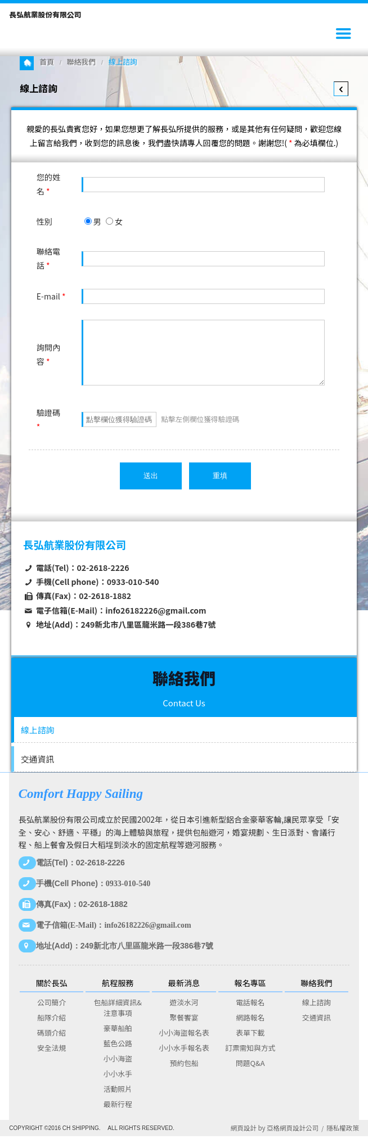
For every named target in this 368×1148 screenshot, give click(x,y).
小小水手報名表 (184, 1059)
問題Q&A (250, 1074)
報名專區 (250, 994)
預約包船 (183, 1074)
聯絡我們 (81, 61)
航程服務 (117, 994)
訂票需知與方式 (250, 1059)
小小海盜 (118, 1070)
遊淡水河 (183, 1014)
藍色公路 (118, 1055)
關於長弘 (51, 994)
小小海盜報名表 (184, 1044)
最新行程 (118, 1115)
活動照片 (118, 1100)
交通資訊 (37, 771)
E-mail (51, 296)
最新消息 (184, 994)
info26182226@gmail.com (155, 622)
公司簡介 (51, 1014)
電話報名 (250, 1014)
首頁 (46, 61)
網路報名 (250, 1029)
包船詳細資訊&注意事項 (118, 1019)
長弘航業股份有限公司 (45, 14)
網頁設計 (244, 1139)
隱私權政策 (342, 1139)
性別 (44, 221)
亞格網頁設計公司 (292, 1139)
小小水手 (118, 1085)
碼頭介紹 (51, 1044)
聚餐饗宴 (183, 1029)
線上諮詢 (37, 741)
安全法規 (51, 1059)
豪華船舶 (118, 1039)
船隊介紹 (51, 1029)
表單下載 (250, 1044)
